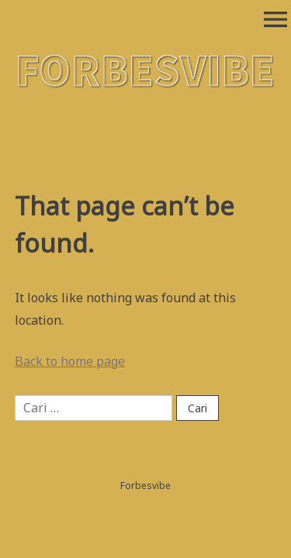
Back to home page (70, 361)
